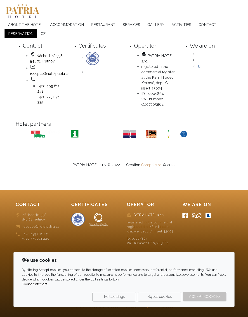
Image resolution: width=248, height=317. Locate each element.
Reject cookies (159, 296)
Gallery (155, 25)
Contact (207, 25)
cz (43, 34)
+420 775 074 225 (35, 238)
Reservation (20, 34)
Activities (181, 25)
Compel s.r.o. (151, 165)
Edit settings (114, 296)
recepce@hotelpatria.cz (50, 73)
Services (131, 25)
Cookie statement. (35, 284)
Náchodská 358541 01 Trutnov (34, 217)
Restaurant (103, 25)
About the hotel (25, 25)
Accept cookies (205, 296)
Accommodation (67, 25)
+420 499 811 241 (35, 234)
